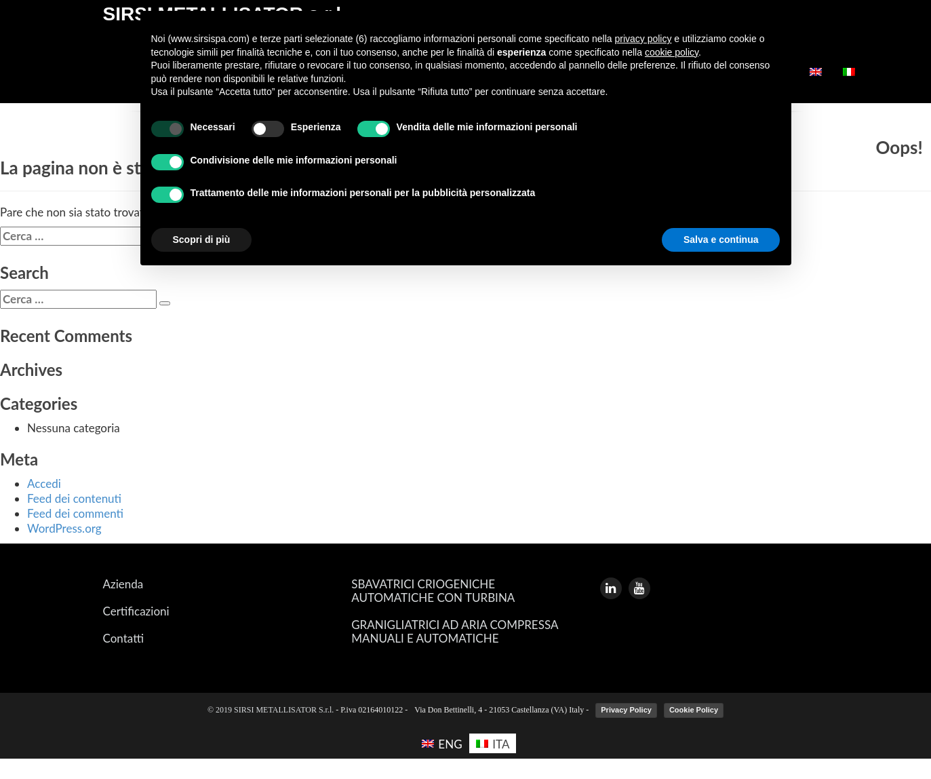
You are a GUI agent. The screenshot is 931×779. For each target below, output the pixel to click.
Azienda (123, 584)
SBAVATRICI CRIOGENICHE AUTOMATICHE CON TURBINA (433, 591)
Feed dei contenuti (74, 498)
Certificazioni (136, 611)
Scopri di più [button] (202, 239)
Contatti (123, 638)
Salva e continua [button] (721, 239)
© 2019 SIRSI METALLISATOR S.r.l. (271, 710)
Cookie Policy (693, 710)
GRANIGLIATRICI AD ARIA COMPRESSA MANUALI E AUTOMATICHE (454, 631)
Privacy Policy (626, 710)
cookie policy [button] (671, 52)
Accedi (44, 483)
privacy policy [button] (642, 38)
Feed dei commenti (75, 513)
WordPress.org (64, 528)
